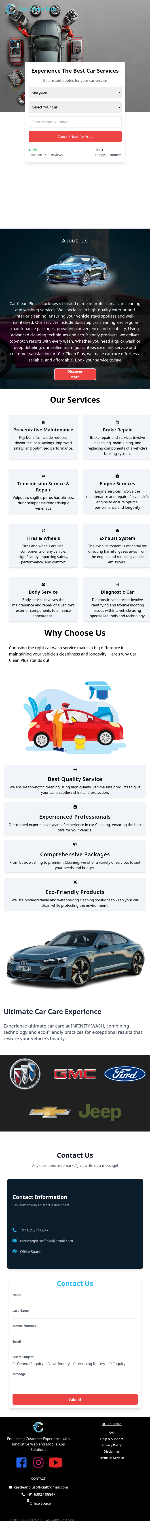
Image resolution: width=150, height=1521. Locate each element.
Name (17, 1295)
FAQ (112, 1432)
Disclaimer (111, 1451)
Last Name (21, 1310)
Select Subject (23, 1357)
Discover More (74, 373)
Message (19, 1374)
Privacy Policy (111, 1445)
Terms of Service (111, 1458)
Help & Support (111, 1439)
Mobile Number (24, 1326)
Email (17, 1341)
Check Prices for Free (75, 136)
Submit (75, 1399)
